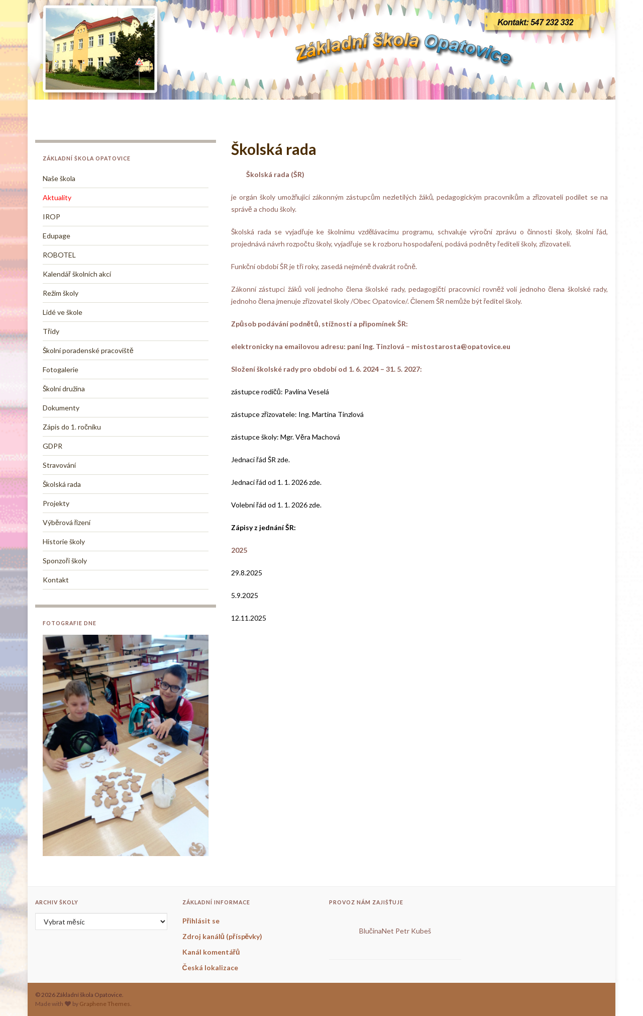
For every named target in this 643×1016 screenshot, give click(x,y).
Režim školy (60, 293)
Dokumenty (61, 407)
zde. (283, 459)
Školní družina (64, 388)
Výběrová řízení (66, 522)
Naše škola (59, 178)
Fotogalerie (60, 369)
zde (314, 482)
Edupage (56, 235)
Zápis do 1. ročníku (72, 426)
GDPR (52, 446)
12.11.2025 (248, 618)
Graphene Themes (104, 1003)
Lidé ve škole (62, 312)
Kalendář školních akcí (77, 274)
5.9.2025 (244, 595)
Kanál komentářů (211, 952)
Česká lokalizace (210, 967)
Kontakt (56, 579)
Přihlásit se (201, 920)
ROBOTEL (59, 254)
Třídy (51, 331)
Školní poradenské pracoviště (88, 350)
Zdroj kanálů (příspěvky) (222, 936)
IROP (51, 216)
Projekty (56, 503)
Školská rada (62, 484)
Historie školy (64, 541)
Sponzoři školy (65, 560)
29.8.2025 (246, 572)
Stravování (59, 465)
